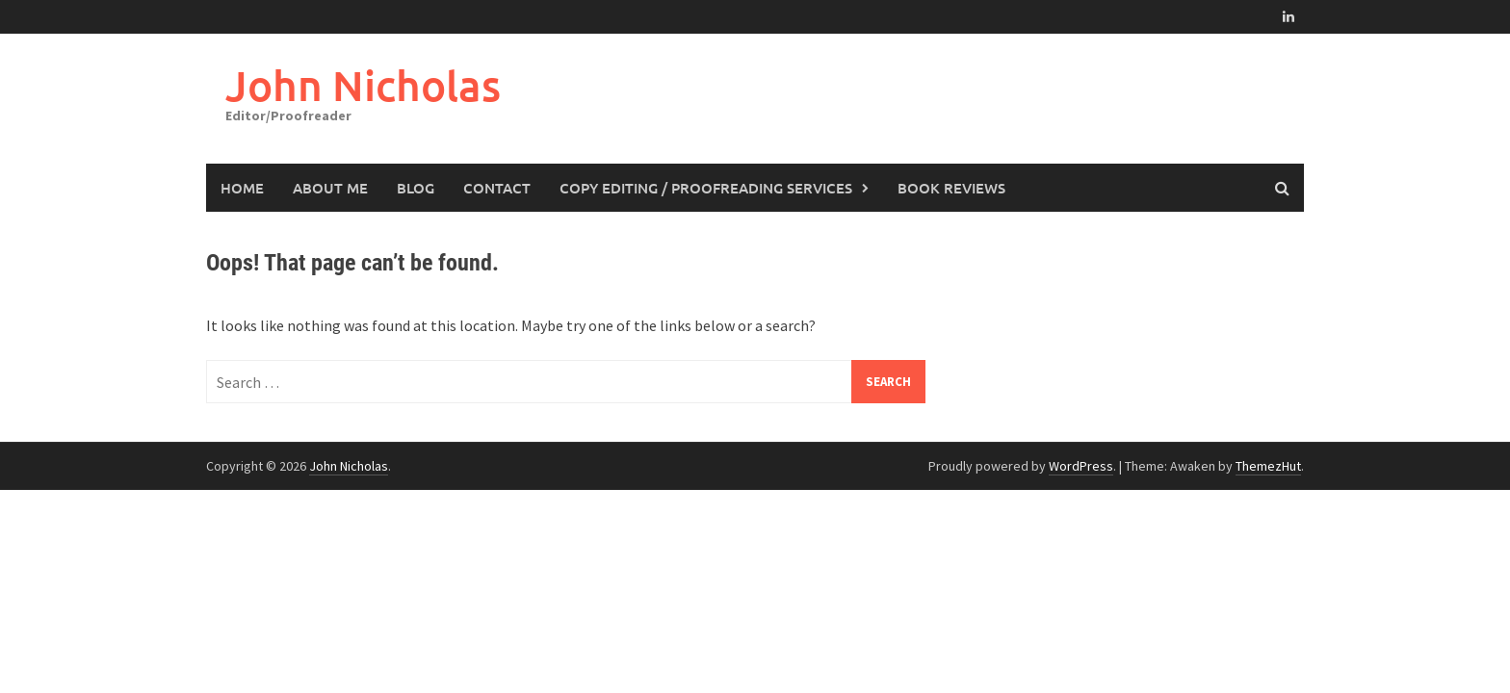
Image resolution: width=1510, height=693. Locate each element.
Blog (415, 187)
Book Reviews (951, 187)
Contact (497, 187)
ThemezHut (1268, 466)
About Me (330, 187)
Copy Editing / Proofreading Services (706, 187)
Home (242, 187)
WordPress (1081, 466)
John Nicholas (363, 85)
